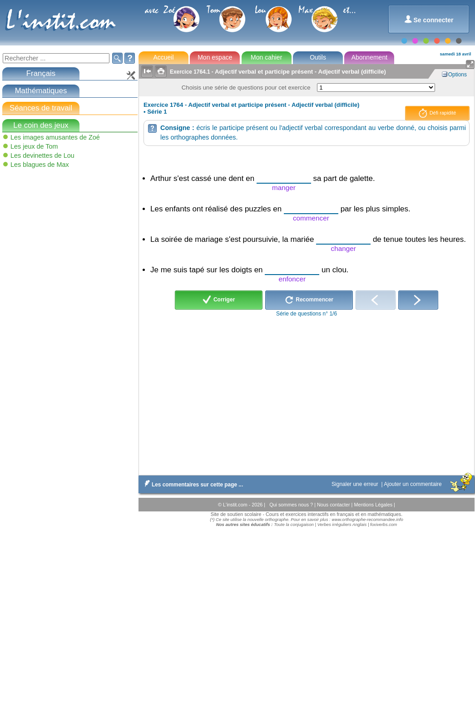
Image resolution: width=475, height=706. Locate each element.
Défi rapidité (437, 113)
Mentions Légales (374, 504)
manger (284, 187)
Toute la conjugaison (294, 524)
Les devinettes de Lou (42, 155)
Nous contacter (334, 504)
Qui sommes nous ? (291, 504)
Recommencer (309, 300)
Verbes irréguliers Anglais (342, 524)
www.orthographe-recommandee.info (367, 519)
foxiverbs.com (383, 524)
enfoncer (292, 279)
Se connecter (429, 19)
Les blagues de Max (39, 164)
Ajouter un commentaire (413, 484)
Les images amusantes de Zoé (55, 137)
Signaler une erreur (356, 484)
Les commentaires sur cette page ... (192, 484)
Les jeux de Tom (34, 146)
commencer (311, 218)
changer (343, 248)
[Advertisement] (69, 236)
